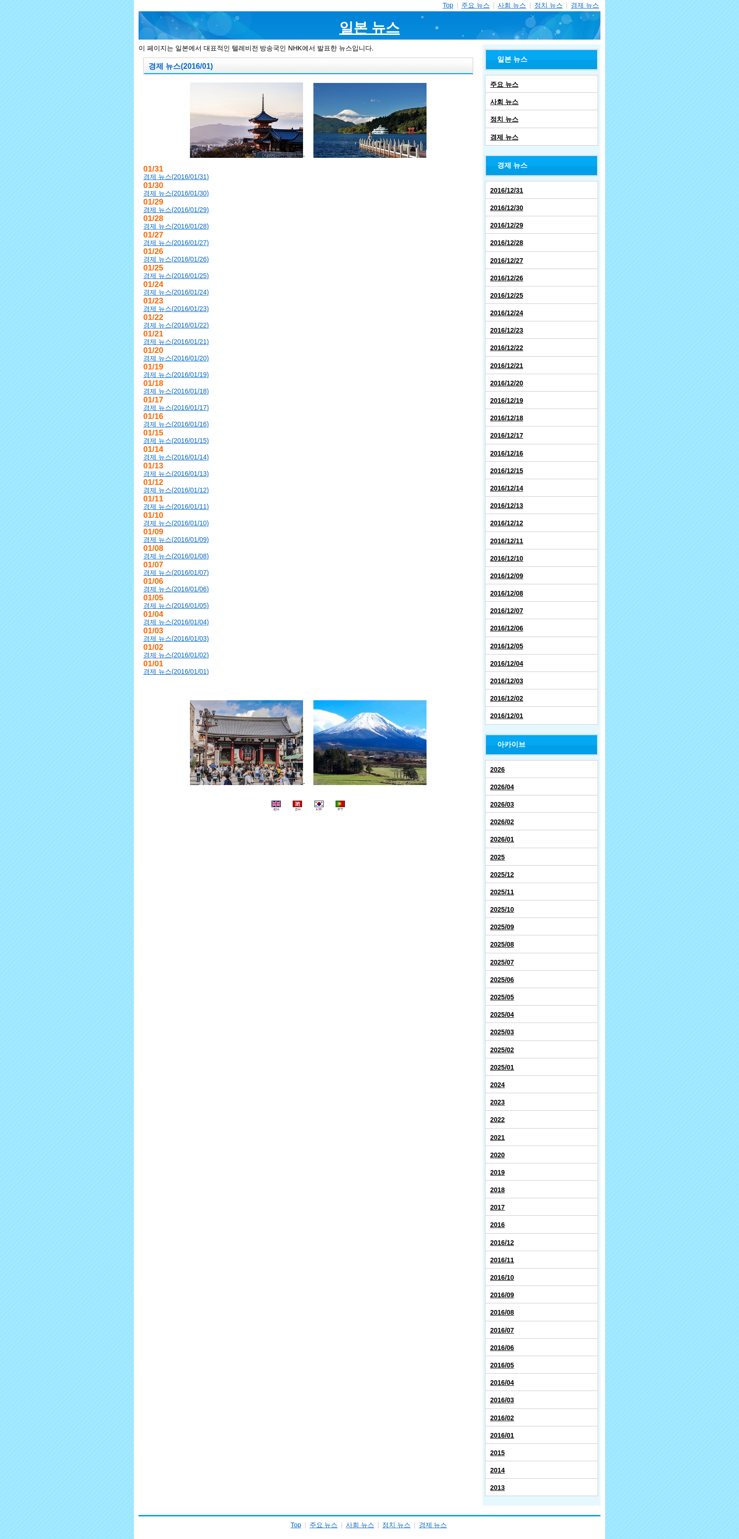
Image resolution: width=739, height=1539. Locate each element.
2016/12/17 (506, 435)
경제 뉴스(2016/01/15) (176, 440)
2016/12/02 (506, 698)
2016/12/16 (506, 453)
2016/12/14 (506, 488)
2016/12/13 (506, 505)
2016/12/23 (506, 330)
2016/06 (502, 1347)
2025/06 (502, 979)
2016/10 (502, 1277)
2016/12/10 (506, 558)
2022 (497, 1119)
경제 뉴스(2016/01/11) (176, 506)
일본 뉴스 (369, 27)
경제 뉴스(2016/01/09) (176, 539)
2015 (497, 1453)
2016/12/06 (506, 628)
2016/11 (502, 1260)
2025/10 (502, 909)
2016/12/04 (506, 663)
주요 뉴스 (475, 5)
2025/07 (502, 962)
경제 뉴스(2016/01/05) (176, 605)
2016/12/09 (506, 576)
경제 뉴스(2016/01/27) (176, 242)
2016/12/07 (506, 610)
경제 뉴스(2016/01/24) (176, 292)
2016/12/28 (506, 242)
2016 (497, 1224)
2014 (497, 1470)
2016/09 (502, 1295)
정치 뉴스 (548, 5)
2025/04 (502, 1014)
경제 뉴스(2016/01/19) (176, 374)
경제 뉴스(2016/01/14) (176, 457)
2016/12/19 (506, 400)
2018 (497, 1190)
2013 (497, 1487)
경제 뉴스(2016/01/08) (176, 556)
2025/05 (502, 997)
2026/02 (502, 822)
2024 (497, 1085)
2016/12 (502, 1242)
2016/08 (502, 1312)
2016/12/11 (506, 541)
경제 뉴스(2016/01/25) (176, 275)
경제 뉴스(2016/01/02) (176, 655)
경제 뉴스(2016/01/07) (176, 572)
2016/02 (502, 1418)
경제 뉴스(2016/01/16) (176, 424)
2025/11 (502, 892)
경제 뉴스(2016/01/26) (176, 259)
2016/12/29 (506, 225)
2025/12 (502, 874)
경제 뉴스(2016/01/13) (176, 473)
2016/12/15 (506, 471)
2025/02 (502, 1050)
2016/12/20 (506, 383)
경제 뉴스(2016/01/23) (176, 308)
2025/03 (502, 1032)
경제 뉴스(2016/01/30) (176, 193)
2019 (497, 1172)
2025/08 (502, 944)
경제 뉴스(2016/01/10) (176, 523)
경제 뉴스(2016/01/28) (176, 226)
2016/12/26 (506, 278)
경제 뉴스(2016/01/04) (176, 622)
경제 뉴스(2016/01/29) (176, 209)
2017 (497, 1207)
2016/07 (502, 1330)
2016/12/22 (506, 348)
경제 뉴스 (585, 5)
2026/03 (502, 804)
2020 (497, 1155)
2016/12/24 (506, 313)
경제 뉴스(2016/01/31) (176, 176)
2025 (497, 857)
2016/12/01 (506, 716)
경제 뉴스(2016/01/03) (176, 638)
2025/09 (502, 927)
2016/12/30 (506, 208)
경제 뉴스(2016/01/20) (176, 358)
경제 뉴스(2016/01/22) (176, 325)
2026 (497, 769)
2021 (497, 1137)
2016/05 (502, 1365)
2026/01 (502, 839)
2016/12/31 (506, 190)
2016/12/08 (506, 593)
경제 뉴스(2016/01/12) (176, 490)
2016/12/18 (506, 418)
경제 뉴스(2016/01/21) (176, 341)
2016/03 (502, 1400)
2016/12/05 (506, 646)
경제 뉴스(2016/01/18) (176, 391)
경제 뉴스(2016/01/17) (176, 407)
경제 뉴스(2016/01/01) (176, 671)
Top (448, 5)
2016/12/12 (506, 523)
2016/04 (502, 1382)
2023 (497, 1102)
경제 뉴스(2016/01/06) (176, 589)
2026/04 (502, 787)
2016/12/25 (506, 295)
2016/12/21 (506, 365)
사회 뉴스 (512, 5)
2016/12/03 (506, 681)
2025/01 (502, 1067)
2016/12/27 (506, 260)
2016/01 (502, 1435)
